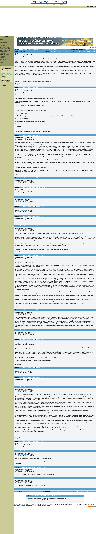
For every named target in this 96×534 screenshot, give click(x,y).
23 (75, 51)
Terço (1, 62)
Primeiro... (58, 51)
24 (77, 51)
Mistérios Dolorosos (5, 81)
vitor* (22, 313)
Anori (22, 200)
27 (84, 51)
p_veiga (22, 138)
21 (71, 51)
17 (62, 51)
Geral (94, 47)
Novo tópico (43, 49)
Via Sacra (2, 65)
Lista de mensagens (33, 49)
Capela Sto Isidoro (6, 68)
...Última (88, 51)
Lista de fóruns (23, 49)
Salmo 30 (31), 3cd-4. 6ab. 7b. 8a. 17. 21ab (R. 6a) (6, 74)
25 (79, 51)
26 (81, 51)
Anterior (87, 49)
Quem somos (3, 59)
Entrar (55, 49)
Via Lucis (2, 63)
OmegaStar (23, 54)
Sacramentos (3, 60)
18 (65, 51)
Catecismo (2, 45)
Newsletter (2, 56)
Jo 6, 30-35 (3, 77)
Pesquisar (49, 49)
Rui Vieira (23, 191)
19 (67, 51)
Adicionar (2, 38)
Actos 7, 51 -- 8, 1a (5, 70)
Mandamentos (3, 51)
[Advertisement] (48, 21)
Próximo (93, 49)
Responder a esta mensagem (27, 87)
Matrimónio (2, 53)
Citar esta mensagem (41, 87)
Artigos (1, 39)
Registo (49, 500)
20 (69, 51)
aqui (51, 499)
